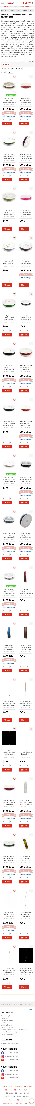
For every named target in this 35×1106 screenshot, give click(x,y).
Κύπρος (11, 1100)
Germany (28, 1086)
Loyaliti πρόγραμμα (6, 1025)
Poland (8, 1096)
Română (18, 1086)
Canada (19, 1103)
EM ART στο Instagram (9, 1056)
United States (8, 1103)
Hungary (9, 1093)
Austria (8, 1090)
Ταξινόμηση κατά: (5, 68)
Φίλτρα (5, 65)
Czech (27, 1090)
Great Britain (22, 1100)
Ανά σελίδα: (4, 72)
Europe (18, 1093)
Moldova (28, 1103)
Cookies (3, 1023)
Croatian (17, 1090)
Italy (26, 1093)
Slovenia (26, 1096)
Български (7, 1086)
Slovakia (17, 1096)
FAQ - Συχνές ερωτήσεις (8, 1027)
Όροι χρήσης (4, 1018)
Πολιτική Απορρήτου (7, 1020)
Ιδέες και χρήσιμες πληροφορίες (10, 1043)
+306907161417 (28, 6)
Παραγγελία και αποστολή (9, 1032)
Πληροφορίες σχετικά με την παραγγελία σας (14, 1029)
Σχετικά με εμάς (6, 1016)
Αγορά (7, 123)
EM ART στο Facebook (9, 1052)
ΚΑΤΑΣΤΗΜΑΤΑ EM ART (7, 1034)
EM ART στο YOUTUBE (9, 1059)
